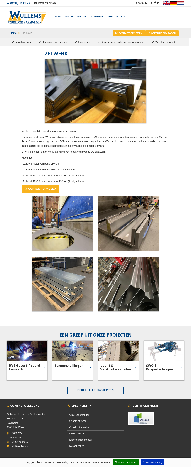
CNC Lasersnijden (79, 415)
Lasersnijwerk (77, 433)
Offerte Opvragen (162, 33)
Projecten (112, 17)
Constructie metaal (79, 427)
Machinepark (97, 17)
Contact (125, 17)
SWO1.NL (141, 2)
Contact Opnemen (128, 33)
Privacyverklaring (152, 462)
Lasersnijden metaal (80, 439)
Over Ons (69, 17)
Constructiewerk (78, 421)
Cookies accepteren (126, 462)
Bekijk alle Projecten (95, 390)
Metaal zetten (76, 446)
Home (58, 17)
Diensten (82, 17)
